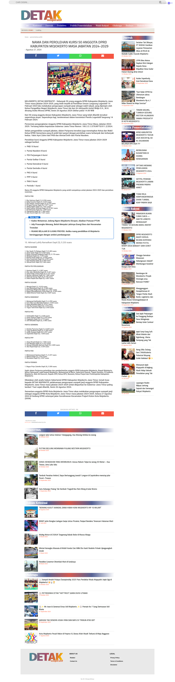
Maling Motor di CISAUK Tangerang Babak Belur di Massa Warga (64, 534)
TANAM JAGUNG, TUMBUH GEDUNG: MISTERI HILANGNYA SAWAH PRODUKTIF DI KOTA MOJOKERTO (138, 116)
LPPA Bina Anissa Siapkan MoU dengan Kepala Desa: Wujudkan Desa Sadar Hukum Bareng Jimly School (137, 66)
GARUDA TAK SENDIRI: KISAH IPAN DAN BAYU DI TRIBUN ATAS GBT (67, 620)
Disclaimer (113, 665)
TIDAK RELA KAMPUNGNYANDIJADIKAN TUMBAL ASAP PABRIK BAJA (144, 198)
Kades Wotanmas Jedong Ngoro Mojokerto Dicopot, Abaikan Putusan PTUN (65, 221)
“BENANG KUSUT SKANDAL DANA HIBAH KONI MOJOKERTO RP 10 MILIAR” (70, 507)
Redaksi (72, 658)
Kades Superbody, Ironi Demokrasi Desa (144, 80)
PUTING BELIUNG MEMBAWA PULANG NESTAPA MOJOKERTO (64, 448)
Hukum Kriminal (145, 25)
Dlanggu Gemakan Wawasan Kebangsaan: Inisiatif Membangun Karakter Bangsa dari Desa (137, 261)
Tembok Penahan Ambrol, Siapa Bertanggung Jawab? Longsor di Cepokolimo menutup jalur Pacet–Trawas (74, 477)
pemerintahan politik (38, 422)
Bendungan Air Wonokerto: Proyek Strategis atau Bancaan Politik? (143, 277)
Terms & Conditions (116, 661)
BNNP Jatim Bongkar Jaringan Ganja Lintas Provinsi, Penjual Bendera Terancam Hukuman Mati (76, 521)
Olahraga (117, 25)
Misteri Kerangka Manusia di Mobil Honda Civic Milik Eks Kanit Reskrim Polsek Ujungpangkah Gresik (75, 549)
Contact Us (73, 661)
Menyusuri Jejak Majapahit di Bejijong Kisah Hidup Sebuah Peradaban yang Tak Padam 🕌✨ (137, 370)
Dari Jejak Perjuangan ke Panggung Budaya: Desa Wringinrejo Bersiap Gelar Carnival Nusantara (137, 319)
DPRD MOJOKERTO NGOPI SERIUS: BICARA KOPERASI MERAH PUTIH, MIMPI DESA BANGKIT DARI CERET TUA (137, 241)
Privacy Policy (114, 658)
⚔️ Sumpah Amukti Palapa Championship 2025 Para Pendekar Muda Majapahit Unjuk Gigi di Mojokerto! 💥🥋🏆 (75, 581)
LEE (83, 679)
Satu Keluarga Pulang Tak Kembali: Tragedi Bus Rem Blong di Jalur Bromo (68, 489)
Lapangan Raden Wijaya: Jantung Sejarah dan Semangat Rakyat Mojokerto (145, 387)
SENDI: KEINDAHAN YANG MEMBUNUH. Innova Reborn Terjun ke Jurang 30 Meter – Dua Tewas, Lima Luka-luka (74, 463)
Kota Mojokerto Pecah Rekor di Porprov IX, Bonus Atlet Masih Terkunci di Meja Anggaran (74, 633)
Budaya (129, 25)
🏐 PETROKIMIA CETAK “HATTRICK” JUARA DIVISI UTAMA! (63, 593)
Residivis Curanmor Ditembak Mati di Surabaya (57, 561)
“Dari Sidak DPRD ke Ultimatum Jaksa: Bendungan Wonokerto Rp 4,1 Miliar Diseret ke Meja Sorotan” (137, 98)
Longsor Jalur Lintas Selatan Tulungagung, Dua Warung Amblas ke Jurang (67, 434)
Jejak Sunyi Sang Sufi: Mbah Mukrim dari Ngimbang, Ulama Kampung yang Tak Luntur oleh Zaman (137, 337)
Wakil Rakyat (102, 25)
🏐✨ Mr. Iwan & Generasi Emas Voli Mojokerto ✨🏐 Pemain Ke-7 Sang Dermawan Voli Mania (74, 608)
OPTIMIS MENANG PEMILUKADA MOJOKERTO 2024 (144, 168)
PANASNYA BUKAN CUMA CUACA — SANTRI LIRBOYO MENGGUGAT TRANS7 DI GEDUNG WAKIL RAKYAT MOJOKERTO (137, 220)
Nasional (37, 25)
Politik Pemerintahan (81, 25)
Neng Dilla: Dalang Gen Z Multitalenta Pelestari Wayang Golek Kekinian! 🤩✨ (144, 354)
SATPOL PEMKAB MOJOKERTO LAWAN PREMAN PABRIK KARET (144, 183)
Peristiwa (61, 25)
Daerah (49, 25)
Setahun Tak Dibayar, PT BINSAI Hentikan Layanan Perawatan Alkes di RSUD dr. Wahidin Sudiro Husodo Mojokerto (137, 48)
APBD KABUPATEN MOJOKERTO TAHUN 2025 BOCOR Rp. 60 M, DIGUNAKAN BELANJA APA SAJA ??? (137, 138)
